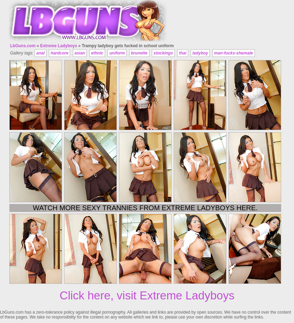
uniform (117, 53)
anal (40, 53)
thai (182, 53)
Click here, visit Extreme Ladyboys (147, 295)
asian (80, 53)
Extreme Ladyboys (58, 45)
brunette (139, 53)
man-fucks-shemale (233, 53)
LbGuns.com (22, 45)
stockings (163, 53)
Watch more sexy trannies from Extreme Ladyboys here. (145, 208)
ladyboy (200, 53)
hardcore (59, 53)
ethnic (97, 53)
